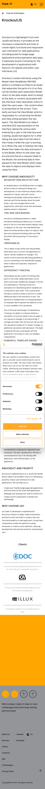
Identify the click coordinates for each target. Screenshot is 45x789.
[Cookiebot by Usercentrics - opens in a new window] (32, 344)
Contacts (6, 753)
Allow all (22, 426)
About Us (6, 734)
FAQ (3, 759)
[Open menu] (41, 4)
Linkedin (19, 734)
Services (5, 740)
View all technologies (15, 13)
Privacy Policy (8, 771)
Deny (22, 442)
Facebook (20, 740)
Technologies (7, 765)
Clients (5, 747)
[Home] (7, 4)
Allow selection (22, 434)
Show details (32, 419)
